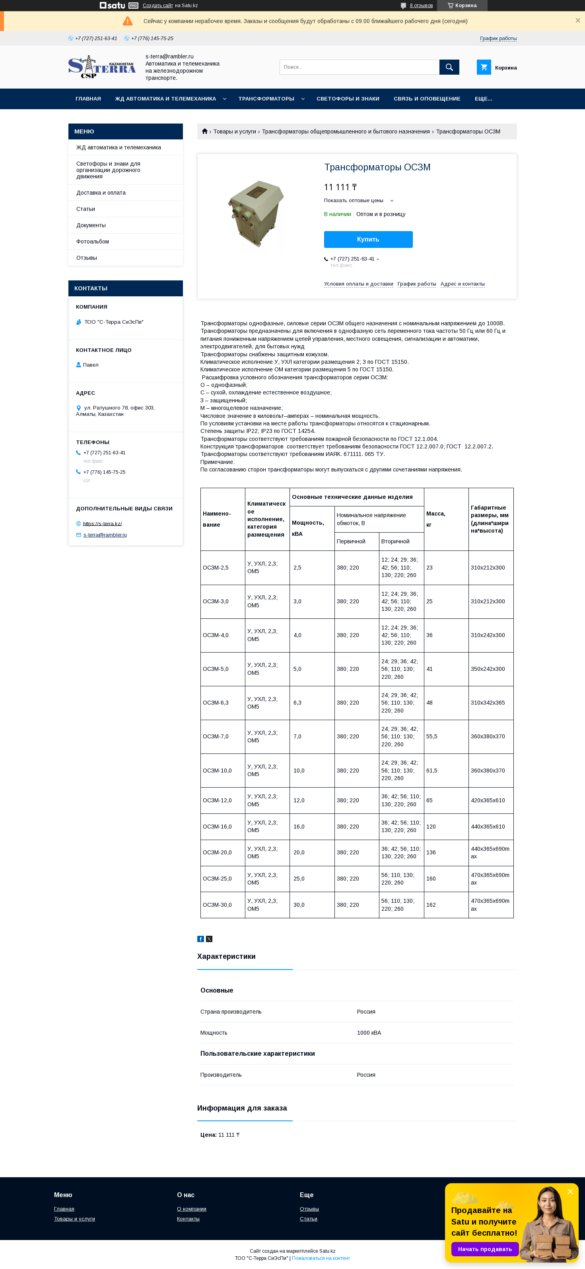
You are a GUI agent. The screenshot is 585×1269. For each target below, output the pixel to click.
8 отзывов (421, 5)
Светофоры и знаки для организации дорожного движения (108, 170)
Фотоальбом (92, 241)
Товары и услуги (234, 131)
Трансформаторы (266, 99)
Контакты (188, 1219)
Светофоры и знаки (348, 99)
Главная (88, 99)
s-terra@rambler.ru (105, 535)
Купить (368, 239)
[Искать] (449, 67)
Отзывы (86, 258)
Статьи (85, 209)
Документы (91, 225)
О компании (191, 1209)
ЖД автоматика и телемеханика (165, 99)
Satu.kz (327, 1251)
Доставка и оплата (101, 192)
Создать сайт (158, 5)
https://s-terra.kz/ (102, 523)
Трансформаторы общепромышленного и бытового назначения (346, 131)
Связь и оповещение (427, 99)
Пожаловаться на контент (321, 1258)
